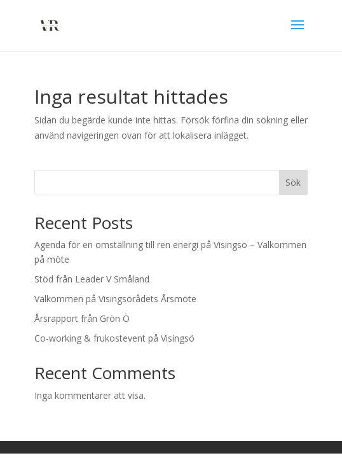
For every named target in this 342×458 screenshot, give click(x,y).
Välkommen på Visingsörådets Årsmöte (115, 299)
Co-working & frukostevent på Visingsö (114, 338)
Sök (293, 182)
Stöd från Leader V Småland (91, 279)
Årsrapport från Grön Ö (82, 318)
